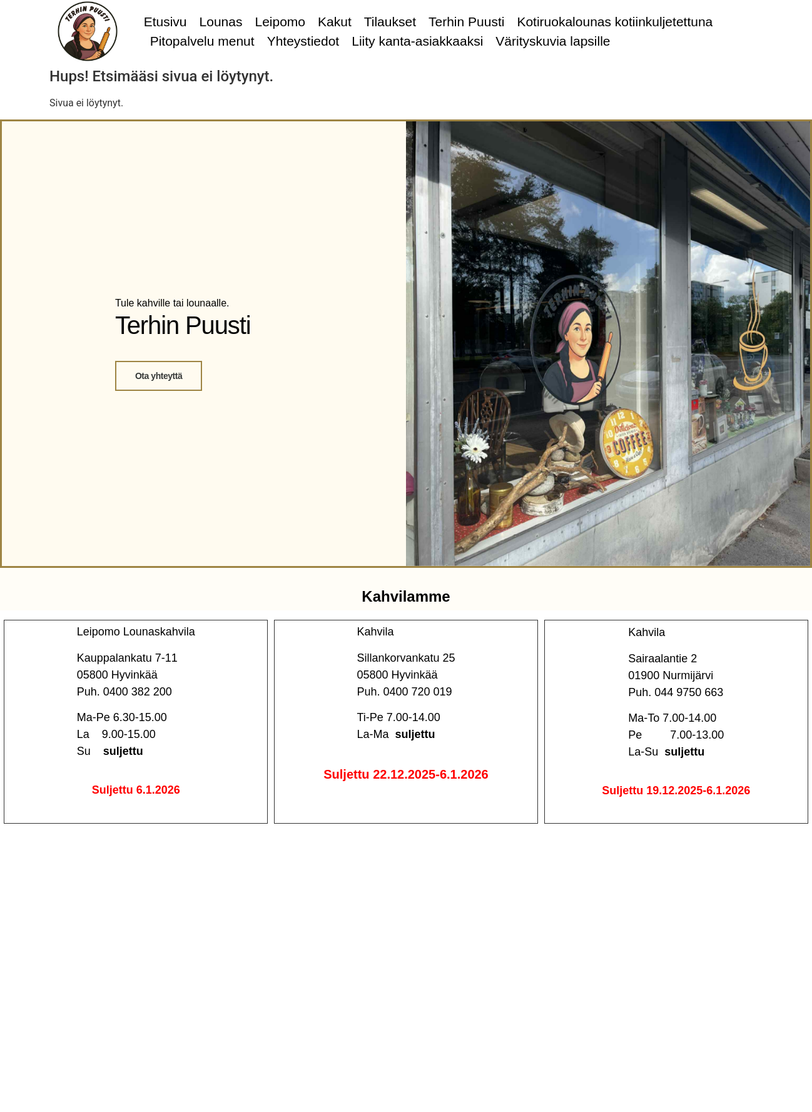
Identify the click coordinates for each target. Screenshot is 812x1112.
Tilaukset (390, 21)
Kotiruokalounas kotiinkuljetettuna (615, 21)
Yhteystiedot (303, 41)
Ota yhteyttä (159, 376)
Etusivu (165, 21)
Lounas (221, 21)
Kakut (335, 21)
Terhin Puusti (466, 21)
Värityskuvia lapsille (552, 41)
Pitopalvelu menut (202, 41)
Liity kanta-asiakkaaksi (417, 41)
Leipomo (280, 21)
